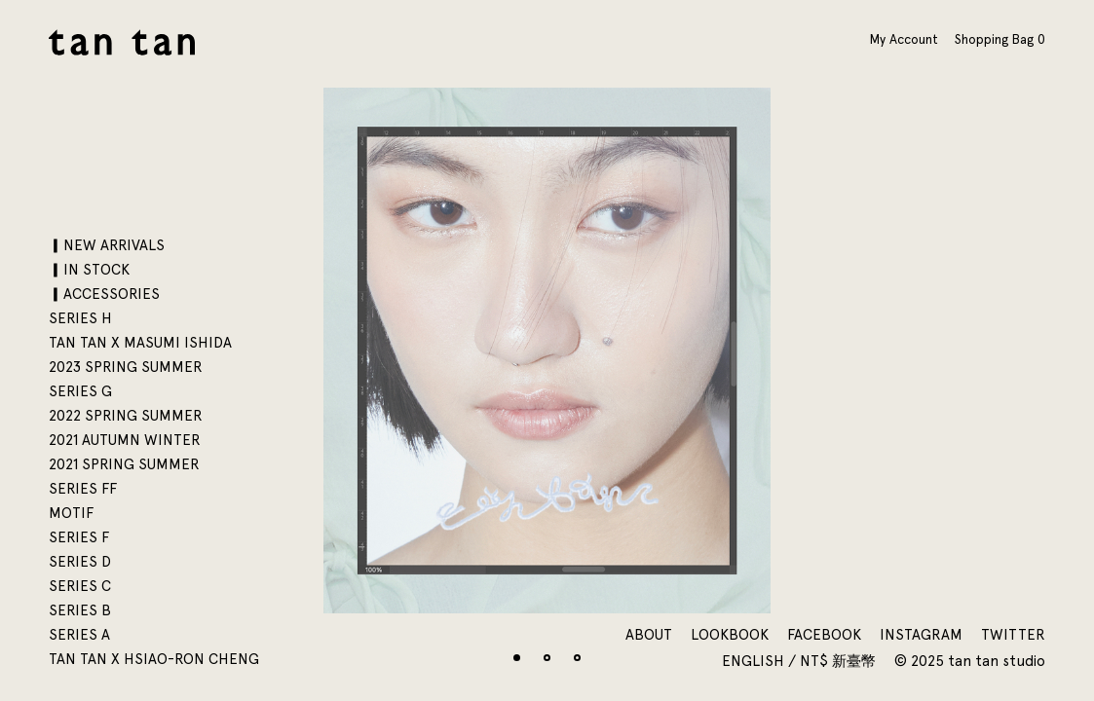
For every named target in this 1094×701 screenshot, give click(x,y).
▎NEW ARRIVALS (107, 245)
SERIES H (80, 318)
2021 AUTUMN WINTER (125, 440)
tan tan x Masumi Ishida (140, 342)
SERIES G (80, 391)
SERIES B (80, 610)
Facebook (824, 635)
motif (71, 513)
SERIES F (79, 537)
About (648, 635)
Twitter (1013, 635)
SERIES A (79, 635)
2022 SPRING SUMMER (126, 415)
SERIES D (80, 562)
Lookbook (730, 635)
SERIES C (80, 586)
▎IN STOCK (89, 269)
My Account (904, 39)
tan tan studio (122, 42)
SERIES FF (83, 489)
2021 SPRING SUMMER (124, 464)
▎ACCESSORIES (104, 294)
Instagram (921, 635)
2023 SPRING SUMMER (126, 367)
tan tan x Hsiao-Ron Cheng (154, 659)
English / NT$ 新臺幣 (801, 661)
